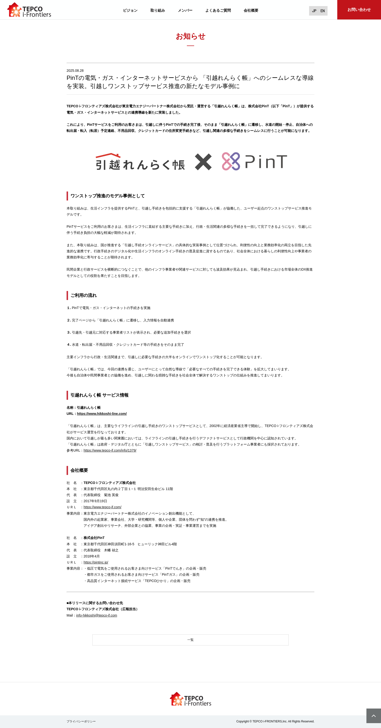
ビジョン (130, 10)
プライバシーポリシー (81, 722)
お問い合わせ (359, 10)
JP (311, 10)
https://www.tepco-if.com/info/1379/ (110, 450)
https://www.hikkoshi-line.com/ (102, 414)
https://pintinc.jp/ (96, 562)
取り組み (157, 10)
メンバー (185, 10)
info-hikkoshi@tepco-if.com (96, 615)
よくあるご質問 (218, 10)
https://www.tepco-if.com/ (102, 507)
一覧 (190, 640)
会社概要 (251, 10)
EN (321, 10)
